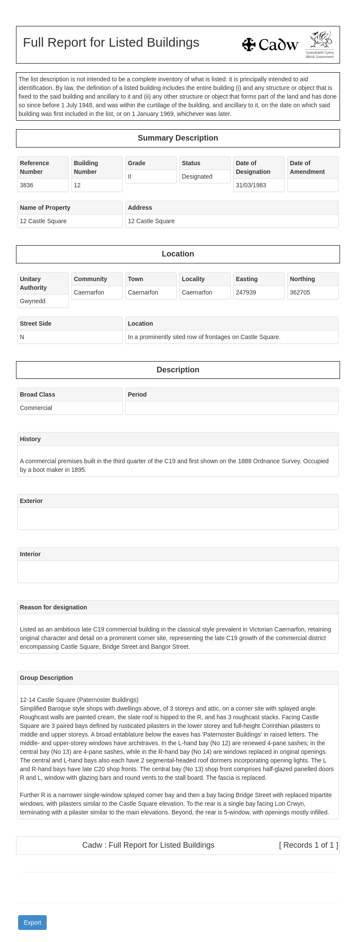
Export (32, 922)
